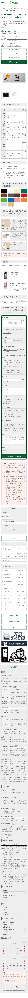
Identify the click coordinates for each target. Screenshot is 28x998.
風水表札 (20, 564)
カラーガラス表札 (7, 599)
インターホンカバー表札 (14, 625)
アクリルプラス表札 (20, 606)
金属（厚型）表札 (18, 8)
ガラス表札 (7, 595)
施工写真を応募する (14, 57)
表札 (11, 8)
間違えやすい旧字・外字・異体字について (14, 933)
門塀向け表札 (8, 574)
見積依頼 (5, 916)
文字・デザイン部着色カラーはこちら (13, 372)
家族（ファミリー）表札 (20, 560)
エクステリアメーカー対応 (7, 557)
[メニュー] (2, 2)
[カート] (24, 2)
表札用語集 (6, 938)
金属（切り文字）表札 (20, 602)
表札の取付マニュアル (8, 926)
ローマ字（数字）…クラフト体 (13, 129)
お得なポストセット (7, 564)
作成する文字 (5, 317)
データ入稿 (14, 53)
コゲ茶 (6, 365)
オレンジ (18, 367)
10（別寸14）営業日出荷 (14, 46)
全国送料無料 (11, 43)
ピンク (11, 367)
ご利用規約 (6, 896)
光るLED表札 (7, 613)
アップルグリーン (17, 365)
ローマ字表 (6, 936)
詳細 (10, 679)
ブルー (6, 367)
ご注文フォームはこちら (14, 62)
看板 (14, 631)
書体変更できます (24, 129)
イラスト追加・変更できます (24, 145)
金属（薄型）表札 (20, 599)
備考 (3, 437)
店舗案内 (5, 894)
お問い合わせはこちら (14, 979)
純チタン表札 (8, 606)
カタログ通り (8, 362)
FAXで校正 (21, 426)
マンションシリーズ (20, 552)
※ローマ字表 (7, 334)
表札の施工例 (6, 931)
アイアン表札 (8, 609)
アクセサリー (20, 613)
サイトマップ (6, 904)
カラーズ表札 (20, 592)
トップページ (5, 8)
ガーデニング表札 (20, 585)
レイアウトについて (9, 399)
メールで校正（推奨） (10, 426)
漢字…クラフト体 (11, 127)
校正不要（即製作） (10, 428)
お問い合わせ (6, 914)
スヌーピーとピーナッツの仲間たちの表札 (7, 553)
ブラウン (11, 364)
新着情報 (5, 901)
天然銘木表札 (20, 578)
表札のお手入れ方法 (8, 928)
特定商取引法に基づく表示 (10, 899)
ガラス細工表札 (20, 595)
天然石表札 (20, 588)
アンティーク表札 (7, 588)
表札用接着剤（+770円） (11, 413)
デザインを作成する (14, 49)
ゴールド (11, 369)
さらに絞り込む (5, 529)
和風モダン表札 (7, 578)
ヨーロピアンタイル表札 (7, 585)
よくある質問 (6, 911)
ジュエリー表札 (20, 609)
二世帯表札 (7, 560)
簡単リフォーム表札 (20, 557)
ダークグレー (19, 364)
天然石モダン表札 (7, 592)
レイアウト (5, 387)
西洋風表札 (20, 581)
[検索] (21, 2)
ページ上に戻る (14, 991)
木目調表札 (7, 581)
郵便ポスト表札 (14, 619)
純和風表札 (20, 574)
